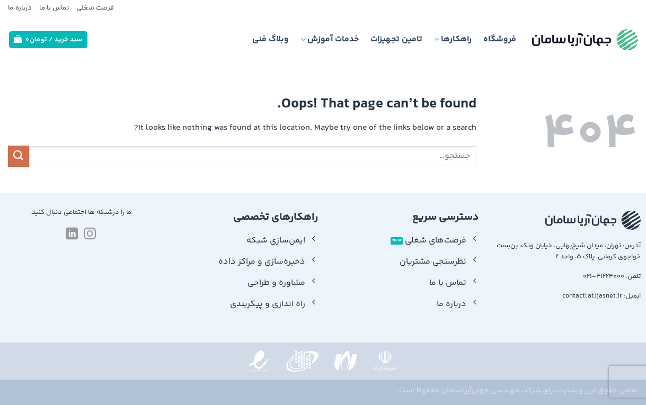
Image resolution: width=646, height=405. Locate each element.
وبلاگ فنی (270, 39)
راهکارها (453, 39)
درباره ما (20, 8)
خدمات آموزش (329, 39)
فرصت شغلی (95, 8)
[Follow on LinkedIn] (72, 234)
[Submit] (18, 156)
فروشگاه (499, 39)
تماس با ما (54, 8)
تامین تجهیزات (396, 39)
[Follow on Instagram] (90, 234)
